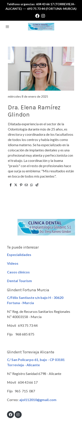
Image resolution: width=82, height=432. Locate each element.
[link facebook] (37, 16)
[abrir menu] (7, 27)
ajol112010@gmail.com (37, 400)
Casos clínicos (18, 272)
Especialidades (19, 254)
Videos (12, 263)
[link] (41, 26)
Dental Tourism (19, 281)
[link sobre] (41, 230)
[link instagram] (43, 16)
